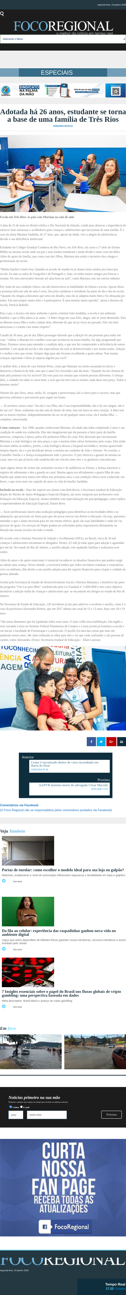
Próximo (111, 1114)
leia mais (17, 881)
